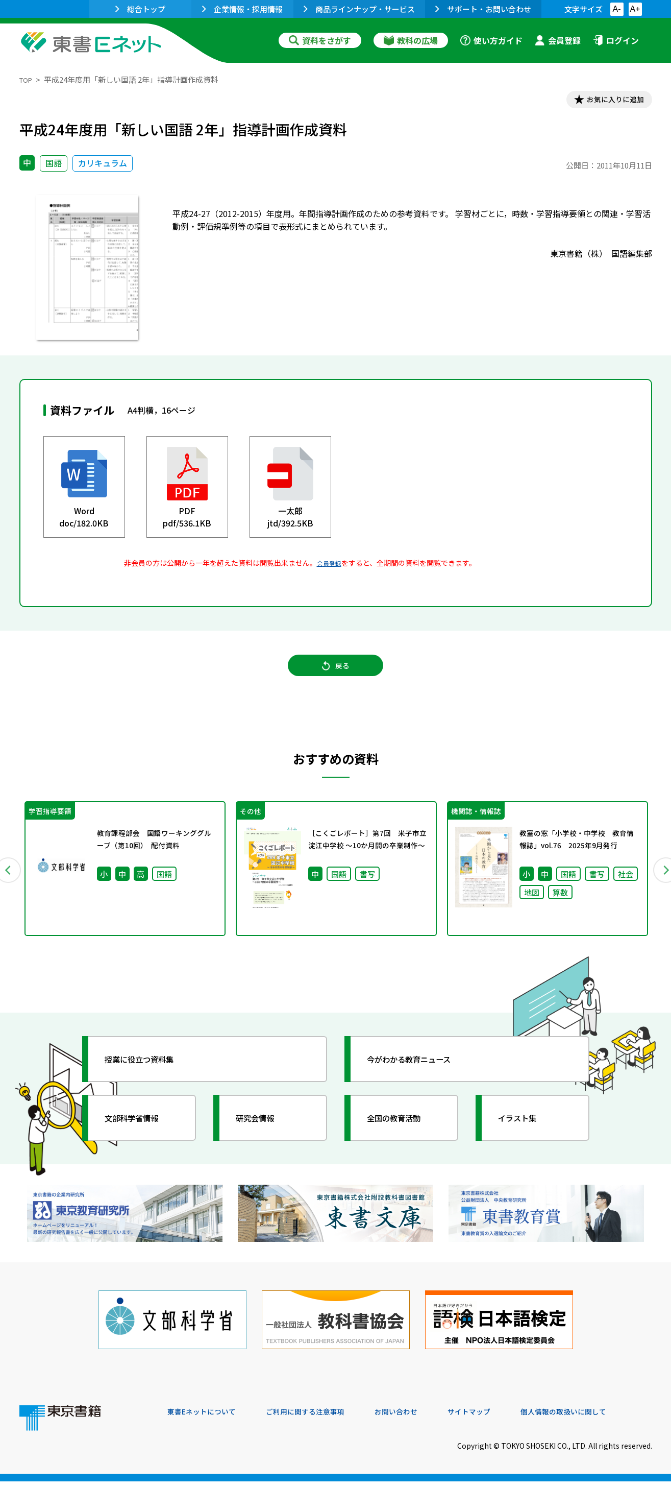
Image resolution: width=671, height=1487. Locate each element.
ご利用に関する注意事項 (321, 1417)
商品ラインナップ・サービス (359, 9)
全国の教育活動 (403, 1134)
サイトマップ (499, 1417)
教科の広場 (411, 40)
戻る (336, 674)
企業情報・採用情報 (242, 9)
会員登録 (558, 40)
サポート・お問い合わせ (483, 9)
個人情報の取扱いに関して (603, 1417)
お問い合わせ (420, 1417)
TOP (27, 79)
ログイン (616, 40)
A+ (635, 9)
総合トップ (140, 9)
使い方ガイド (491, 40)
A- (617, 9)
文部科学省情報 (141, 1134)
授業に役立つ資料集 (150, 1075)
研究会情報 (263, 1134)
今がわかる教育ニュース (421, 1075)
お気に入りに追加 (607, 101)
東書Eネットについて (206, 1417)
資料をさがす (320, 40)
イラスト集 (525, 1134)
